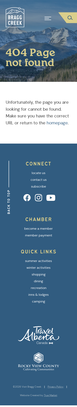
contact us (39, 180)
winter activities (38, 268)
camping (38, 301)
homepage (57, 123)
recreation (38, 288)
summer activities (38, 261)
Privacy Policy (55, 386)
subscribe (38, 186)
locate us (38, 173)
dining (38, 281)
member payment (38, 235)
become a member (38, 228)
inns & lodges (38, 295)
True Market (50, 395)
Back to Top (9, 202)
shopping (39, 274)
